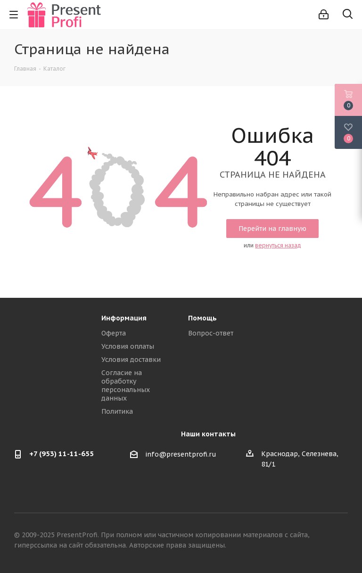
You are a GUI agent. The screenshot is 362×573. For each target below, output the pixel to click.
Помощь (202, 318)
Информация (124, 318)
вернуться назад (278, 245)
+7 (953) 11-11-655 (61, 453)
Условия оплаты (127, 346)
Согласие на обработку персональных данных (125, 385)
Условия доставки (131, 359)
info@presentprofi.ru (180, 454)
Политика (117, 411)
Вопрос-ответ (210, 333)
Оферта (113, 333)
